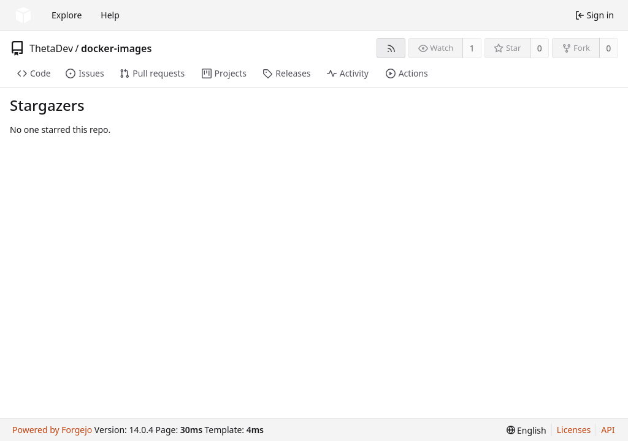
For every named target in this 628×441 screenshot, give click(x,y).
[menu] (526, 430)
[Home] (23, 15)
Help (110, 15)
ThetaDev (51, 48)
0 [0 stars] (539, 48)
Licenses (574, 429)
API (608, 429)
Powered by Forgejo (52, 429)
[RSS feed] (391, 48)
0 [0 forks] (608, 48)
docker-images (116, 48)
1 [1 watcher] (472, 48)
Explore (67, 15)
